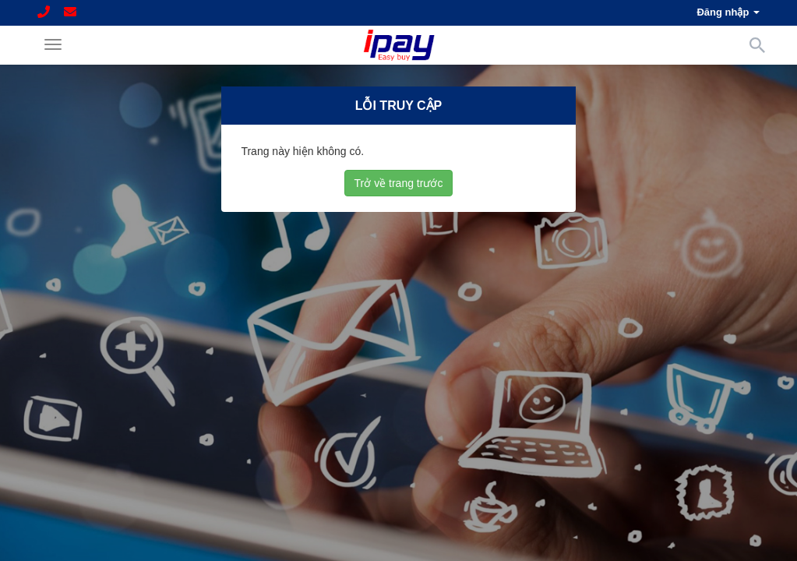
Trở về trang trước (398, 182)
